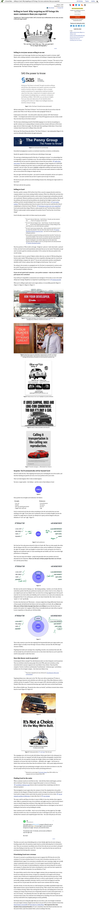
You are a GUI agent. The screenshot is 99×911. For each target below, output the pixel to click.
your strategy (46, 796)
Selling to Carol (73, 33)
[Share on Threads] (76, 26)
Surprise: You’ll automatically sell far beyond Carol (79, 35)
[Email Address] (77, 14)
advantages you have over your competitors (49, 206)
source (55, 48)
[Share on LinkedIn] (73, 26)
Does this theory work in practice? (76, 37)
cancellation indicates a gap (23, 785)
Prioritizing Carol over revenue (76, 40)
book (49, 319)
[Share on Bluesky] (79, 26)
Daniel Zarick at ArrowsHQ (20, 904)
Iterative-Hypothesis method (34, 243)
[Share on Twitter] (71, 26)
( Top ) (71, 30)
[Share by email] (81, 26)
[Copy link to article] (84, 26)
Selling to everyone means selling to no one (77, 32)
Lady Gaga (42, 752)
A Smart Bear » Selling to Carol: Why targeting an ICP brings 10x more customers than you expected (32, 1)
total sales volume (43, 772)
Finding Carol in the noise (75, 38)
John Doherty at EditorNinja (37, 904)
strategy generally (56, 279)
